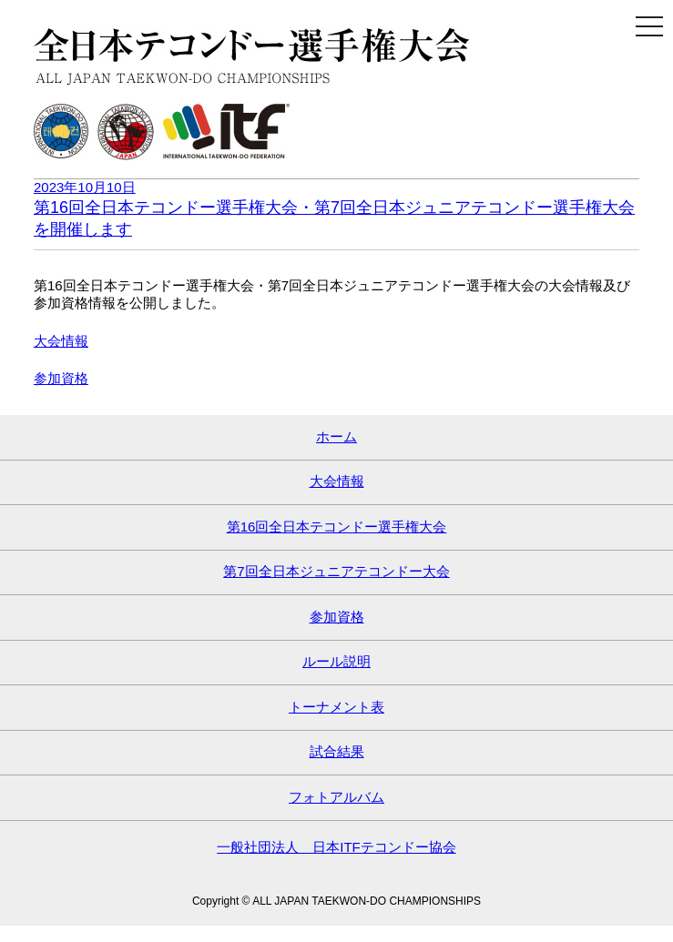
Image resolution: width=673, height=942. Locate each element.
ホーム (336, 436)
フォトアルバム (336, 797)
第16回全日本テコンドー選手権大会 (337, 526)
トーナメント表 (336, 706)
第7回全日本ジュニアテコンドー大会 (336, 571)
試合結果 (337, 751)
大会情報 (61, 341)
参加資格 (61, 378)
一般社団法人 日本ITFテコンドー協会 (336, 847)
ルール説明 (336, 661)
